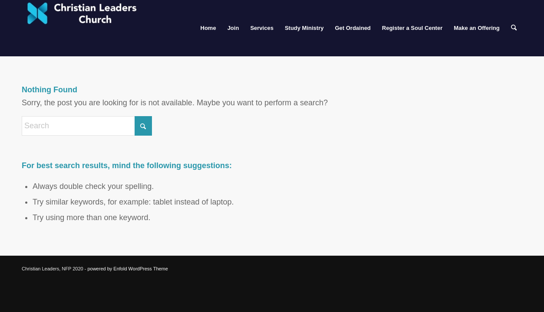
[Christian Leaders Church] (87, 28)
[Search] (513, 28)
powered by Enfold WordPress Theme (127, 268)
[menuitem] (208, 28)
